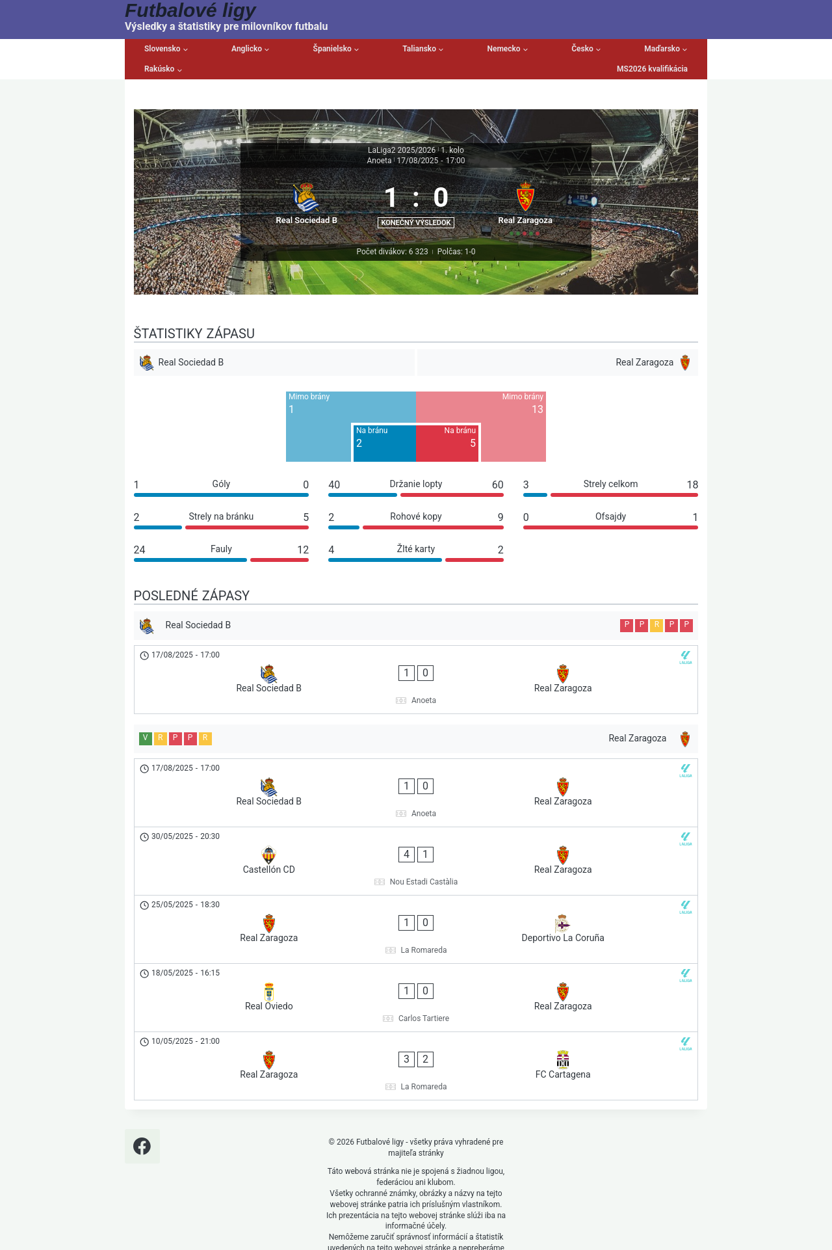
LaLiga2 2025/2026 (402, 150)
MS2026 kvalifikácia (652, 68)
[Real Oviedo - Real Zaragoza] (416, 922)
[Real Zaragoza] (527, 220)
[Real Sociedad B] (305, 220)
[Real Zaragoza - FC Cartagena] (416, 966)
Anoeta (379, 160)
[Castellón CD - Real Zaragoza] (416, 835)
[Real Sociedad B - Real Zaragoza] (416, 699)
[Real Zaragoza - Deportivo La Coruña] (416, 879)
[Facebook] (142, 1034)
